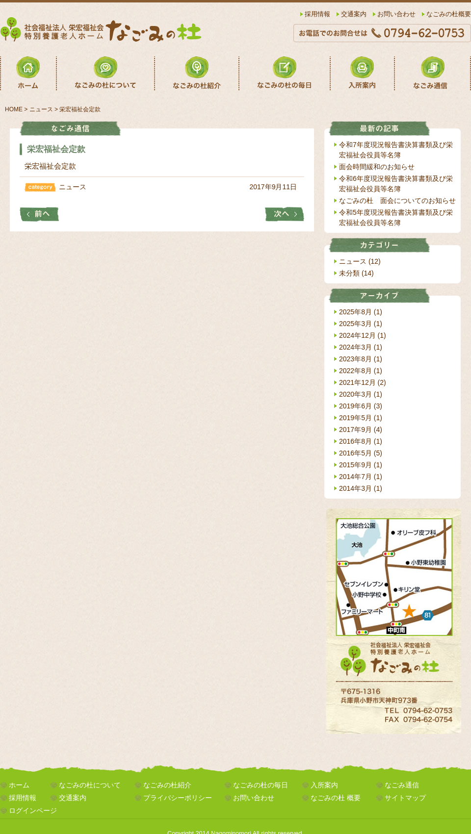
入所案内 (324, 785)
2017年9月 (355, 429)
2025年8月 (355, 312)
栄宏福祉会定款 (50, 166)
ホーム (19, 785)
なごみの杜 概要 (336, 798)
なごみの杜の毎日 (260, 785)
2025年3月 (355, 324)
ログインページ (33, 810)
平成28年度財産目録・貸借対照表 (39, 214)
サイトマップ (405, 798)
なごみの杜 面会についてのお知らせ (397, 200)
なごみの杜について (90, 785)
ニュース (72, 187)
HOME (14, 109)
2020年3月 (355, 394)
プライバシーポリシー (177, 798)
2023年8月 (355, 359)
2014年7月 (355, 476)
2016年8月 (355, 441)
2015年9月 (355, 465)
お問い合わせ (396, 14)
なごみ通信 (402, 785)
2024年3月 (355, 347)
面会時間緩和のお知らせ (377, 167)
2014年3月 (355, 488)
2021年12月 (357, 382)
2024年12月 (357, 335)
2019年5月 (355, 418)
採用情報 (317, 14)
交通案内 (353, 14)
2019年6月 (355, 406)
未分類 (349, 273)
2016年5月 (355, 453)
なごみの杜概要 (448, 14)
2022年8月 (355, 371)
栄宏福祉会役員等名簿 (284, 214)
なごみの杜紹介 (167, 785)
